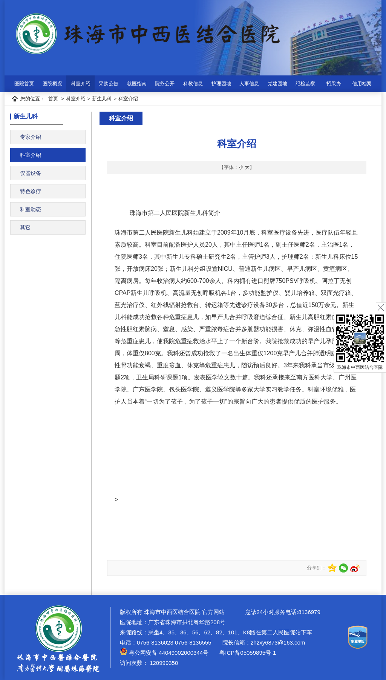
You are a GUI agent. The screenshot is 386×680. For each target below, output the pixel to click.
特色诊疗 (30, 191)
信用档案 (362, 83)
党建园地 (277, 83)
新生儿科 (102, 98)
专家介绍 (30, 137)
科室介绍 (80, 83)
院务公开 (165, 83)
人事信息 (249, 83)
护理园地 (221, 83)
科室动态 (30, 209)
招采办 (333, 83)
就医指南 (137, 83)
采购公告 (108, 83)
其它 (25, 227)
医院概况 (52, 83)
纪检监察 (305, 83)
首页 (53, 98)
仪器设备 (30, 173)
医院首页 (24, 83)
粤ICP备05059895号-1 (247, 652)
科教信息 (193, 83)
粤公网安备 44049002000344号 (164, 652)
